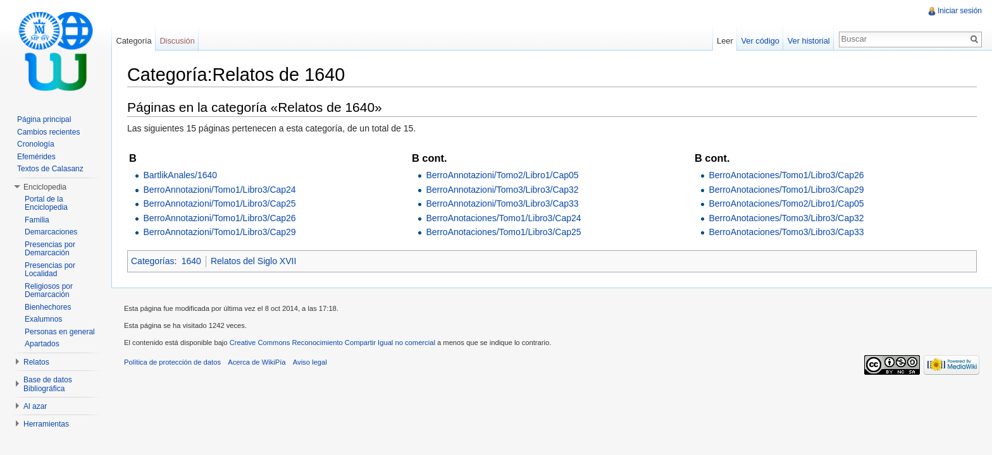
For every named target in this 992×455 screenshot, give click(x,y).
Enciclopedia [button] (44, 187)
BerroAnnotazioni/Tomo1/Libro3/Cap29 (219, 232)
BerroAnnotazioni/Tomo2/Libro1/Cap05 (502, 175)
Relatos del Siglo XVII (253, 261)
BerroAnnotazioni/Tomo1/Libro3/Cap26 (219, 218)
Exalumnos (43, 319)
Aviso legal (310, 362)
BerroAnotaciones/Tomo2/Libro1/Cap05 (786, 203)
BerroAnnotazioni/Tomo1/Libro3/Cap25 (219, 203)
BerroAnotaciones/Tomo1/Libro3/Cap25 (503, 232)
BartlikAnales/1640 (180, 175)
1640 (191, 261)
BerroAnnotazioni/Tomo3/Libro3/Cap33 (502, 203)
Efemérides (36, 156)
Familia (37, 219)
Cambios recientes (48, 132)
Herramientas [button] (46, 424)
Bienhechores (48, 307)
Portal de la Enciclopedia (46, 203)
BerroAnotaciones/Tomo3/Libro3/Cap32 (786, 218)
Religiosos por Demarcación (49, 291)
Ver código (760, 41)
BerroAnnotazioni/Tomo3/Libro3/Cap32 (502, 190)
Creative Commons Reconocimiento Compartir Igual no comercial (332, 342)
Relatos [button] (36, 362)
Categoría (133, 41)
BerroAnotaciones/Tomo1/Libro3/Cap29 (786, 190)
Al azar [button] (35, 406)
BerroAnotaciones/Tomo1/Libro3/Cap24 (503, 218)
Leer (725, 41)
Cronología (35, 144)
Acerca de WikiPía (256, 362)
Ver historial (809, 41)
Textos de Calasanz (50, 168)
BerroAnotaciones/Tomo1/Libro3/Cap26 (786, 175)
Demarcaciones (51, 232)
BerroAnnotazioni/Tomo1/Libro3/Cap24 (219, 190)
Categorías (152, 261)
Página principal (44, 119)
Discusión (176, 41)
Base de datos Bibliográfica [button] (47, 384)
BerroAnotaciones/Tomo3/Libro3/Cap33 (786, 232)
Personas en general (60, 331)
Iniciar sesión (960, 10)
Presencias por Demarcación (50, 249)
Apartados (42, 343)
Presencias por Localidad (50, 270)
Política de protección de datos (172, 362)
